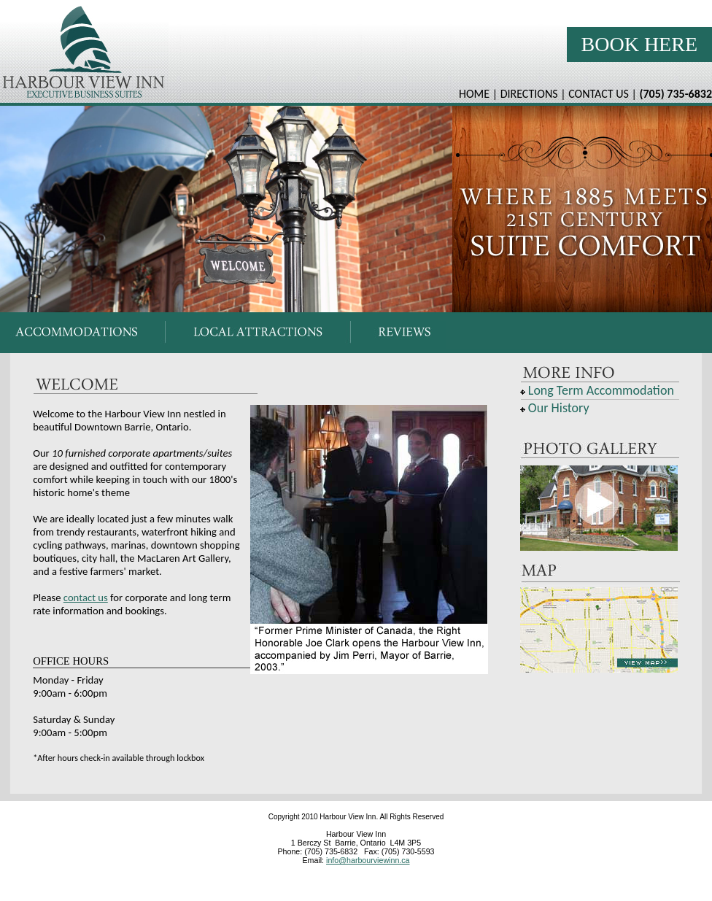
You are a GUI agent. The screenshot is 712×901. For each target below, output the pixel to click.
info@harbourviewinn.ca (367, 860)
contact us (85, 597)
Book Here (639, 44)
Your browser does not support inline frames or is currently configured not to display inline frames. (356, 209)
